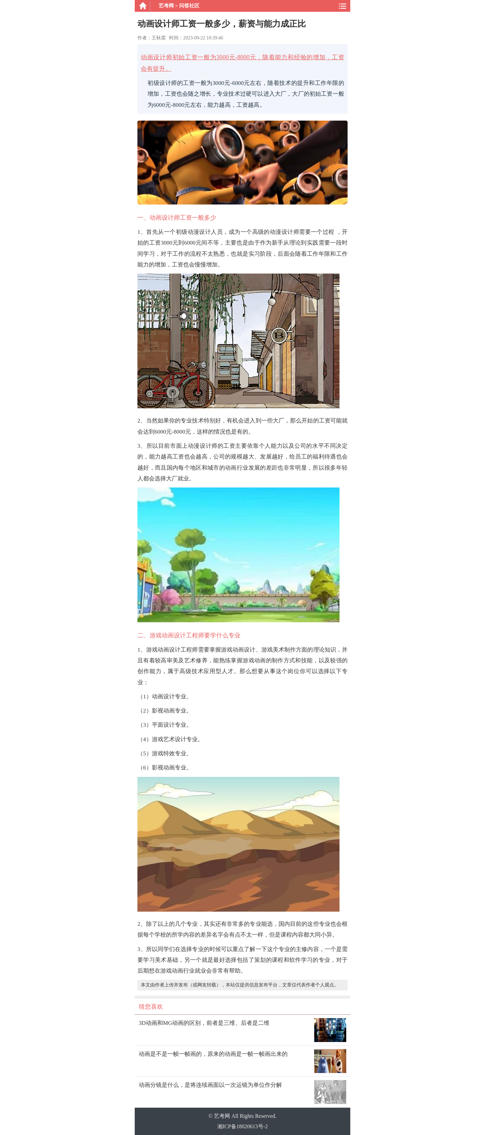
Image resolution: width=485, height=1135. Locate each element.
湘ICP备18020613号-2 (242, 1126)
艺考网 (166, 5)
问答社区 (189, 5)
